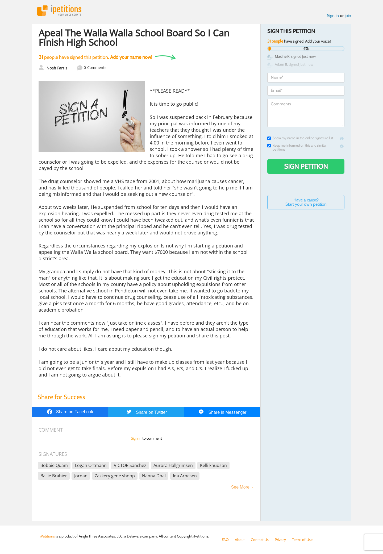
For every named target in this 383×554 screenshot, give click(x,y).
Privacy (280, 539)
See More (240, 487)
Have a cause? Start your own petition (306, 202)
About (240, 539)
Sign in (333, 15)
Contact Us (260, 539)
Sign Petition (306, 166)
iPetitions (59, 10)
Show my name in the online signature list (300, 138)
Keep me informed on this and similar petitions (296, 147)
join (348, 15)
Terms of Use (302, 539)
